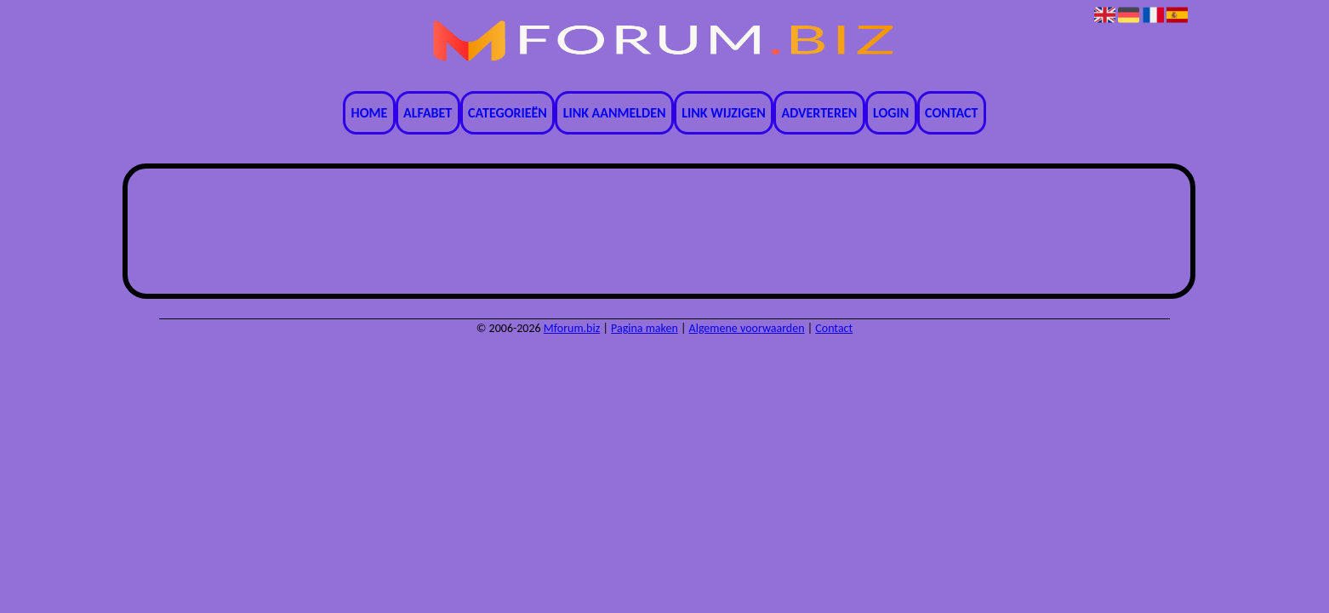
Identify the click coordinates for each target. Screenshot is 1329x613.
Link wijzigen (723, 113)
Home (369, 113)
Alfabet (427, 113)
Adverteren (820, 113)
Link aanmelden (614, 113)
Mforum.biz (572, 328)
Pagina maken (644, 328)
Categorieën (507, 113)
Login (891, 113)
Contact (951, 113)
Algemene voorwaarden (747, 328)
